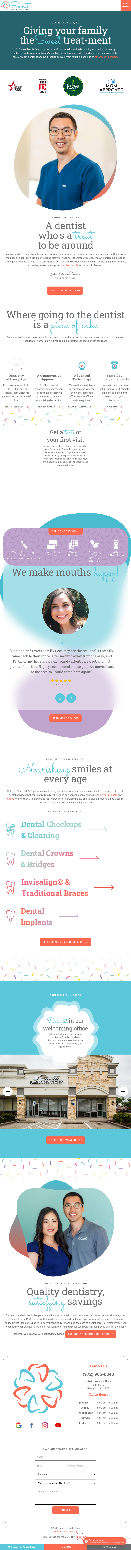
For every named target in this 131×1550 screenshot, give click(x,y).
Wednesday (86, 1412)
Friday (82, 1423)
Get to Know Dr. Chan (65, 290)
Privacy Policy (70, 1531)
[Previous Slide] (60, 698)
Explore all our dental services (65, 942)
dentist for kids (69, 265)
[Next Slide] (71, 698)
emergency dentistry (106, 56)
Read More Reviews (65, 718)
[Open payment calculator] (104, 1541)
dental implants (108, 794)
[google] (19, 1425)
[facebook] (32, 1425)
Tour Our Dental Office (65, 1140)
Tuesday (84, 1407)
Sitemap (58, 1531)
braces (10, 798)
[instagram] (45, 1425)
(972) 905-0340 (98, 1374)
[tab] (62, 643)
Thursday (84, 1417)
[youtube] (58, 1425)
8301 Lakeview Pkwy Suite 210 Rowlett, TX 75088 (98, 1385)
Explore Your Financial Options (90, 1334)
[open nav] (126, 5)
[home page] (16, 5)
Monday (84, 1402)
